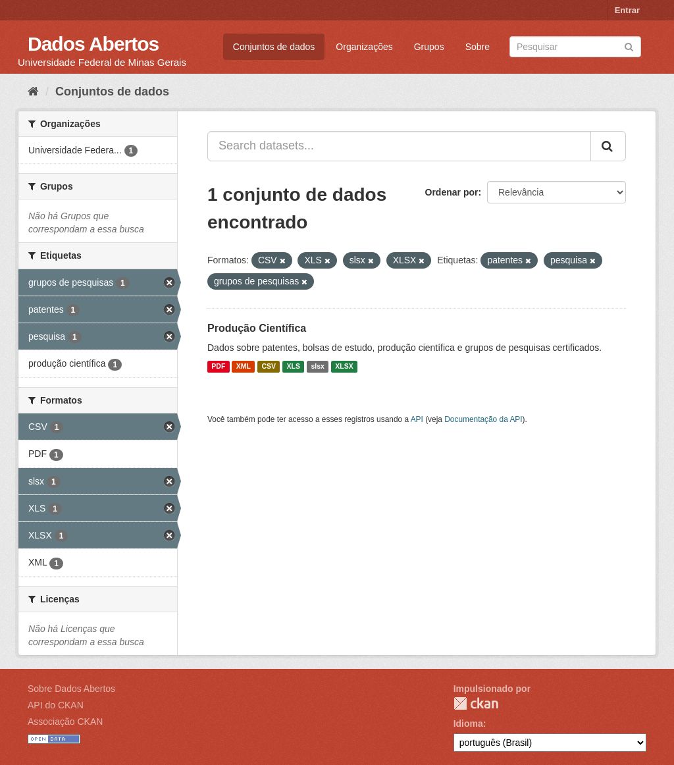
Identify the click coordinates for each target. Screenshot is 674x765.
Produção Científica (256, 328)
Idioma (468, 723)
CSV (268, 367)
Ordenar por (452, 192)
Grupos (429, 46)
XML (243, 367)
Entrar (627, 10)
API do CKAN (56, 705)
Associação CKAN (65, 721)
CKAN (476, 703)
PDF (218, 367)
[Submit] (629, 45)
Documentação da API (483, 419)
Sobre (477, 46)
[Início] (33, 91)
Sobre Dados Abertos (71, 688)
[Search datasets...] (399, 146)
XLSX (344, 367)
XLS (293, 367)
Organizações (364, 46)
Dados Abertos (93, 44)
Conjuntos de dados (274, 46)
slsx (317, 367)
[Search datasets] (575, 46)
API (417, 419)
